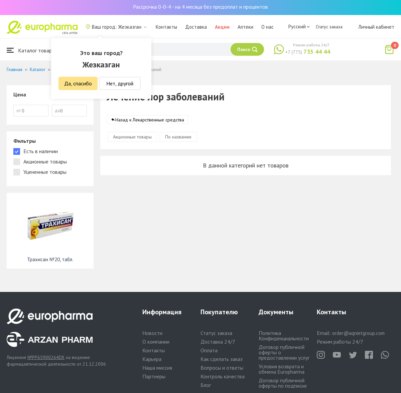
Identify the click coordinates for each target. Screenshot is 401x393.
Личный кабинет (376, 27)
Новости (152, 333)
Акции (222, 27)
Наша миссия (157, 367)
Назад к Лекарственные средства (149, 120)
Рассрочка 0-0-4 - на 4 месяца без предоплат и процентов (200, 6)
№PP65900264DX (45, 357)
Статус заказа (329, 27)
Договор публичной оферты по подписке (283, 383)
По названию (178, 137)
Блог (205, 385)
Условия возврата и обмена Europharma (281, 369)
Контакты (166, 27)
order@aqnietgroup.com (358, 333)
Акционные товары (132, 137)
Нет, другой (119, 83)
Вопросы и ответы (221, 367)
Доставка (196, 27)
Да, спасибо (78, 83)
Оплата (209, 350)
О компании (155, 341)
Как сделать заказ (221, 359)
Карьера (151, 359)
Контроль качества (222, 376)
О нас (267, 27)
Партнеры (153, 376)
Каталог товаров (32, 50)
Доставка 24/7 (217, 341)
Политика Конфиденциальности (284, 336)
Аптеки (245, 27)
